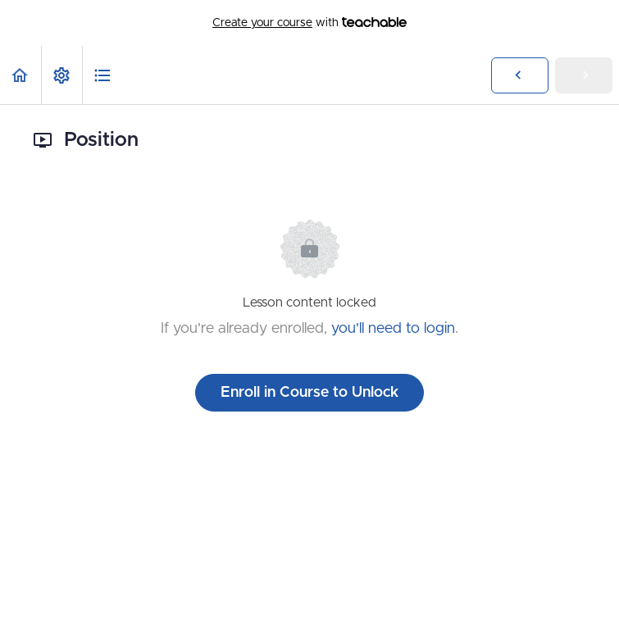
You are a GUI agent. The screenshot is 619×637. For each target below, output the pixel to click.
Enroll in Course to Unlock (309, 392)
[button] (20, 75)
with (309, 23)
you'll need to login (393, 328)
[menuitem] (61, 75)
